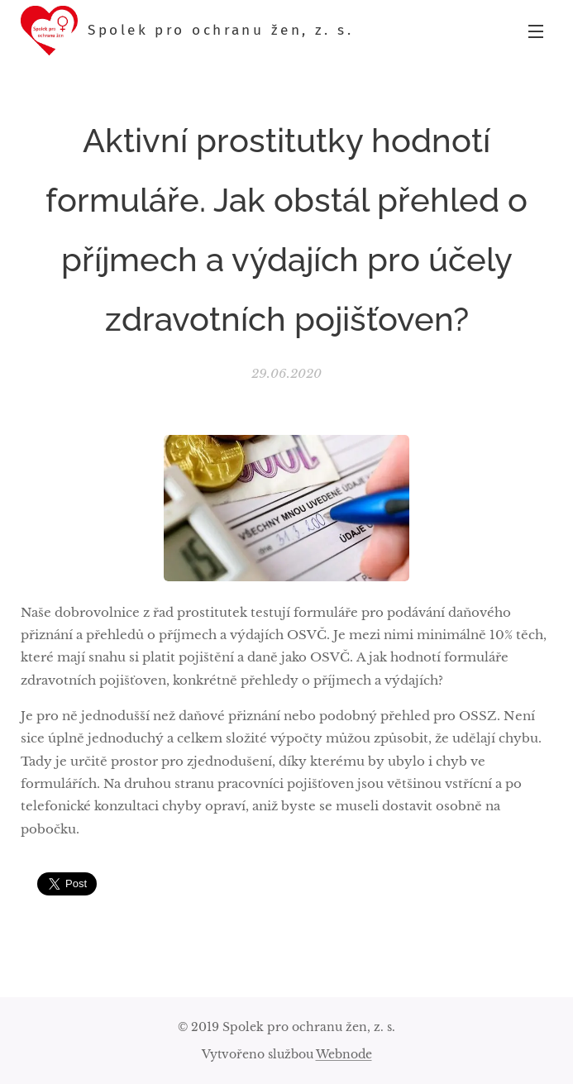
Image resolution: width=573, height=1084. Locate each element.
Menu (535, 31)
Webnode (344, 1054)
